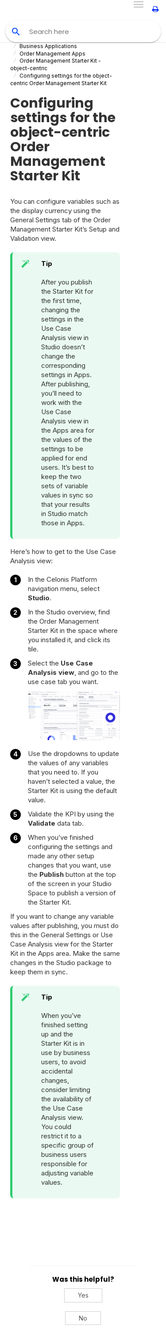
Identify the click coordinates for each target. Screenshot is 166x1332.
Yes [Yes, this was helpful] (83, 1295)
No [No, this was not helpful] (83, 1318)
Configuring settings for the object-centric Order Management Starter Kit (61, 79)
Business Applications (48, 46)
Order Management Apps (52, 53)
